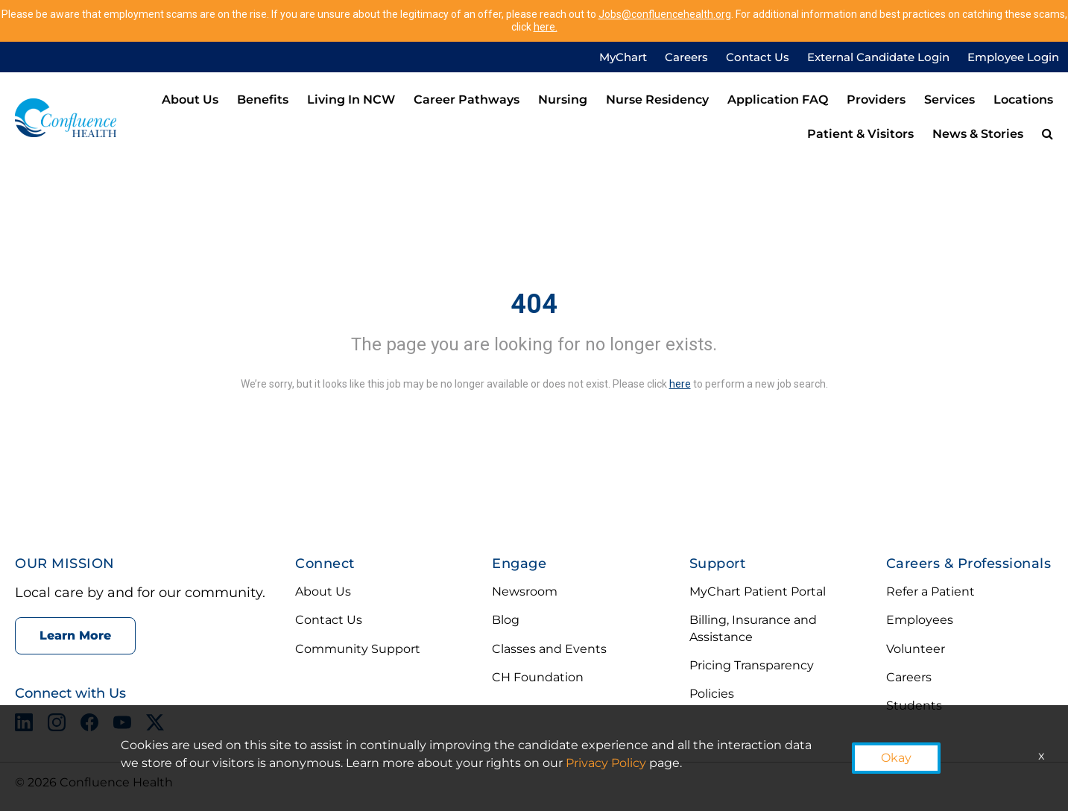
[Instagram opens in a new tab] (57, 725)
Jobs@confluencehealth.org (664, 14)
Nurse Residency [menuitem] (657, 99)
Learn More (75, 635)
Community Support (357, 649)
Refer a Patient (930, 591)
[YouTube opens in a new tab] (122, 725)
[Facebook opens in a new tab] (89, 725)
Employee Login (1013, 57)
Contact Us (757, 57)
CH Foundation (538, 677)
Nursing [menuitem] (562, 99)
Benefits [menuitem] (262, 99)
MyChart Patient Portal (757, 591)
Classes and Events (549, 649)
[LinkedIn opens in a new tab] (24, 725)
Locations (1023, 99)
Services (949, 99)
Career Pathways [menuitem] (466, 99)
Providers (876, 99)
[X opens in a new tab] (155, 725)
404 (534, 304)
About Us (323, 591)
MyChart (623, 57)
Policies (711, 694)
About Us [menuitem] (190, 99)
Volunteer (915, 649)
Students (914, 705)
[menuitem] (1047, 135)
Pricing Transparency (751, 665)
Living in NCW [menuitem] (351, 99)
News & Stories (977, 134)
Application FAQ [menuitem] (777, 99)
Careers (686, 57)
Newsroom (524, 591)
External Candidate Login (878, 57)
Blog (505, 620)
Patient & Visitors (860, 134)
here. (545, 27)
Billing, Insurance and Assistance (753, 628)
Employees (919, 620)
